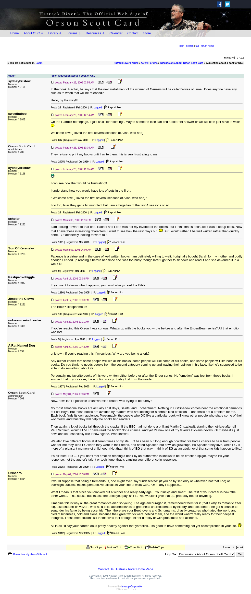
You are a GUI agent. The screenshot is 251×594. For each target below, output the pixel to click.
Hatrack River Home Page (134, 569)
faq (197, 46)
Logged (98, 107)
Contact (132, 33)
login (181, 46)
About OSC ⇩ (33, 33)
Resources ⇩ (95, 33)
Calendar (116, 33)
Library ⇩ (55, 33)
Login (39, 63)
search (190, 46)
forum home (207, 46)
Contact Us (105, 569)
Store (147, 33)
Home (14, 33)
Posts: (56, 107)
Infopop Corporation (132, 586)
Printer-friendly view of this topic (27, 554)
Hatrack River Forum (126, 63)
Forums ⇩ (73, 33)
